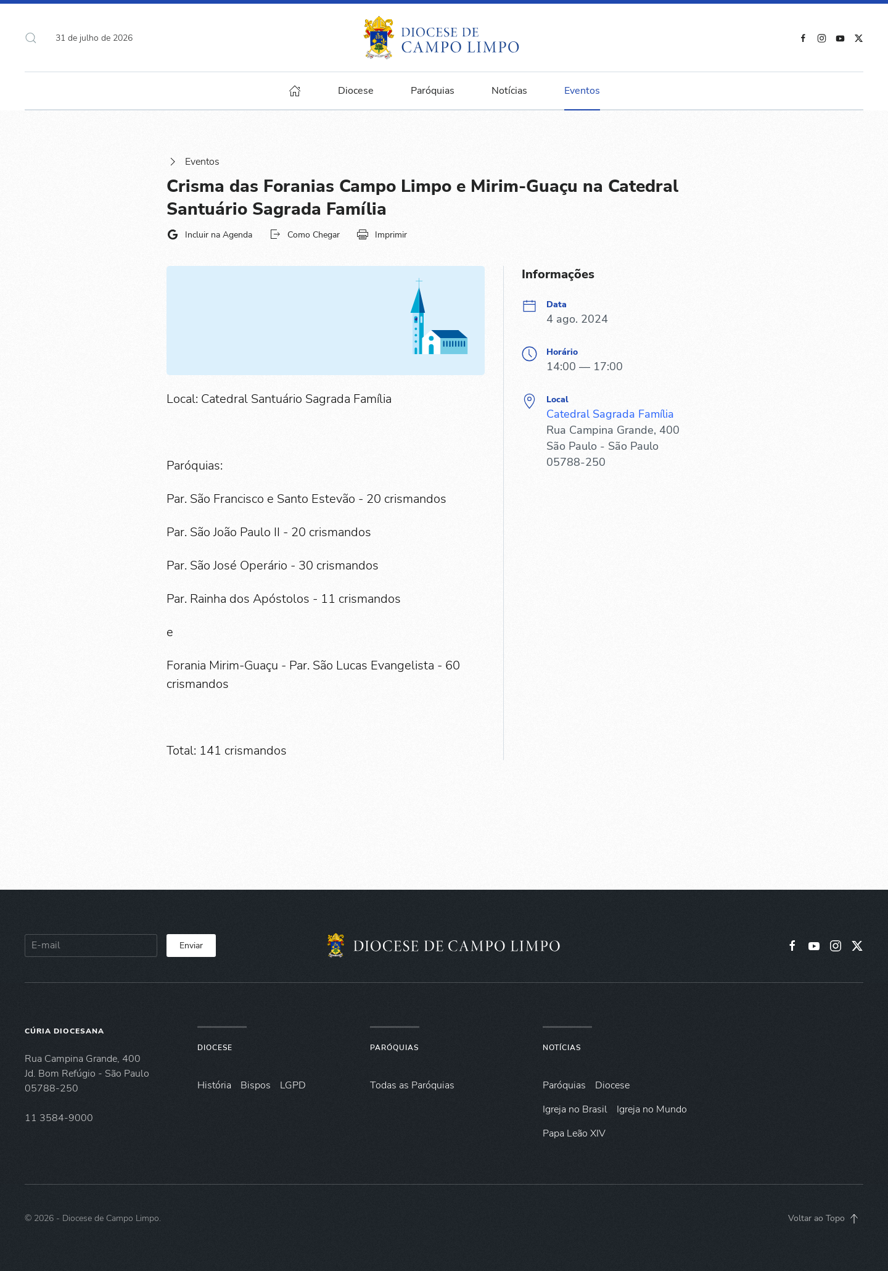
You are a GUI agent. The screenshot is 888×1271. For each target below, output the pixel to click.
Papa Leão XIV (574, 1133)
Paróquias (432, 90)
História (214, 1085)
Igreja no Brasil (575, 1109)
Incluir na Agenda (209, 234)
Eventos (193, 161)
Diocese (214, 1048)
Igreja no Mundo (652, 1109)
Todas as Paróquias (412, 1085)
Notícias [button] (509, 90)
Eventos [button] (582, 90)
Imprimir (381, 234)
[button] (31, 37)
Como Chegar (304, 234)
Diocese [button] (356, 90)
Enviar (191, 945)
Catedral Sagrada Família (610, 414)
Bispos (255, 1085)
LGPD (293, 1085)
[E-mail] (91, 945)
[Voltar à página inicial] (444, 37)
